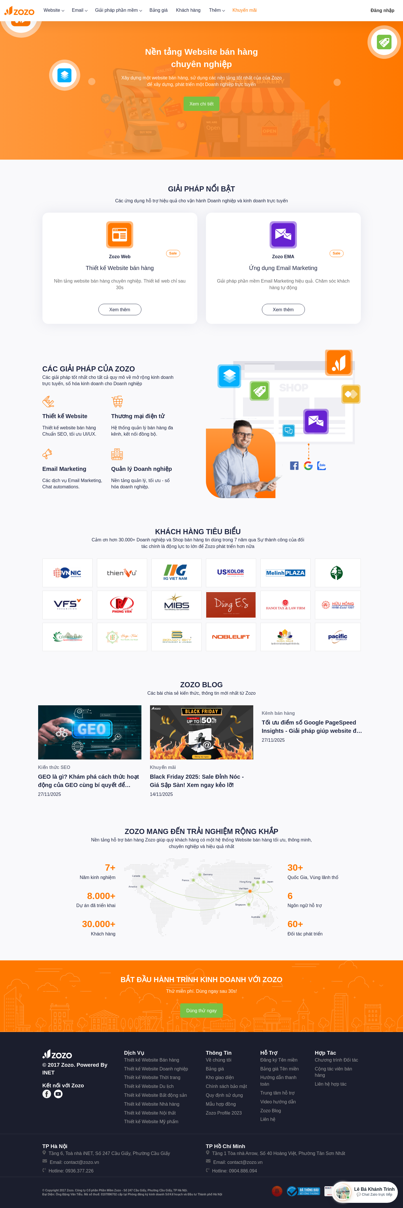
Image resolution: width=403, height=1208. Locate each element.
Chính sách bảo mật (226, 1085)
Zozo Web (120, 255)
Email (79, 10)
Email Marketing (64, 468)
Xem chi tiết (202, 103)
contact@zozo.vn (81, 1161)
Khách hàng (188, 10)
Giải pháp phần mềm (118, 10)
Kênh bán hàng (278, 712)
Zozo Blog (201, 684)
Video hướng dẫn (278, 1100)
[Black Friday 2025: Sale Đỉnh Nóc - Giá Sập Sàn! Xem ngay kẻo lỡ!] (201, 731)
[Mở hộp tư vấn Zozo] (365, 1192)
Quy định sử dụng (224, 1094)
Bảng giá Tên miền (279, 1067)
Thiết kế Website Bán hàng (151, 1058)
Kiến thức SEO (54, 766)
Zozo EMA (283, 255)
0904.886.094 (243, 1170)
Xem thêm (119, 308)
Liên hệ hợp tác (331, 1083)
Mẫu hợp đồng (221, 1103)
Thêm (216, 10)
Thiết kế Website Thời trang (152, 1076)
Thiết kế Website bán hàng (120, 267)
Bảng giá (158, 10)
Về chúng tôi (218, 1058)
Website (53, 10)
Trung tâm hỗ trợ (277, 1092)
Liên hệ (268, 1118)
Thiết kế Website (64, 415)
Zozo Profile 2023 (224, 1111)
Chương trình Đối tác (336, 1058)
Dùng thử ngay (201, 1009)
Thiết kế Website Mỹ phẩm (151, 1120)
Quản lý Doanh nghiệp (141, 468)
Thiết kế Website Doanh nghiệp (156, 1067)
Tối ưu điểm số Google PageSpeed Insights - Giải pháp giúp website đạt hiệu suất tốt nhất (312, 729)
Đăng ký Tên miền (279, 1058)
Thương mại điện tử (138, 415)
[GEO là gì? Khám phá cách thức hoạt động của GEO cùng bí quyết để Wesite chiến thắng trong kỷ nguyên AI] (89, 731)
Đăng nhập (382, 10)
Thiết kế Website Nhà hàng (152, 1103)
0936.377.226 (79, 1170)
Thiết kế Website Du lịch (149, 1085)
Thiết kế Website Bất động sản (155, 1094)
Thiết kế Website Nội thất (150, 1111)
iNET (48, 1071)
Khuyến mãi (245, 10)
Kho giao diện (220, 1076)
